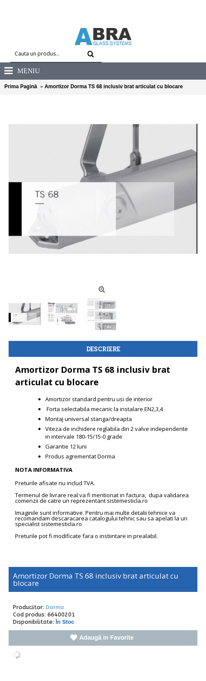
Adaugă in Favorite (106, 637)
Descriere (103, 349)
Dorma (55, 607)
